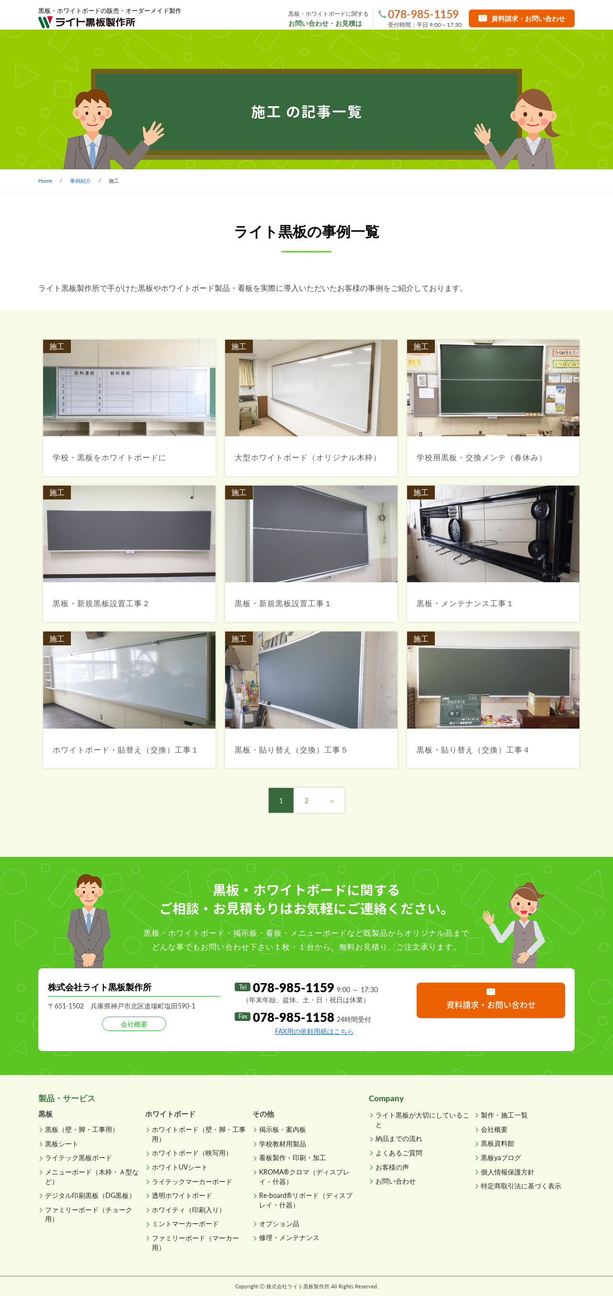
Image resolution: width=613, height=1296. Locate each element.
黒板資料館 (497, 1143)
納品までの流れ (345, 48)
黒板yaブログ (501, 1157)
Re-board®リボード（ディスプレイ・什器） (305, 1200)
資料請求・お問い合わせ (491, 1004)
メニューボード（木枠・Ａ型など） (92, 1176)
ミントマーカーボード (185, 1223)
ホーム (79, 48)
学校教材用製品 (282, 1144)
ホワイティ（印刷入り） (189, 1210)
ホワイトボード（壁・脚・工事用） (199, 1134)
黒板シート (62, 1144)
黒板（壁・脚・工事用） (82, 1129)
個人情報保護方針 (507, 1172)
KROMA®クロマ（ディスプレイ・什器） (304, 1176)
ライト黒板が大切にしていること (422, 1120)
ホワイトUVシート (180, 1167)
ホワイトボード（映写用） (192, 1153)
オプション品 (279, 1223)
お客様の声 (392, 1167)
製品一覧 (164, 48)
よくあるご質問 (437, 48)
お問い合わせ (395, 1181)
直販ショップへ (534, 48)
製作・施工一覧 (254, 48)
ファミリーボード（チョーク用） (88, 1214)
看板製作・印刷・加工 (292, 1157)
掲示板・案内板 (282, 1129)
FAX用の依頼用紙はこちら (314, 1031)
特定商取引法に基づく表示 (521, 1186)
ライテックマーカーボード (192, 1181)
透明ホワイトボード (182, 1195)
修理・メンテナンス (289, 1237)
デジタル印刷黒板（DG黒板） (90, 1195)
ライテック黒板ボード (78, 1157)
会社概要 (494, 1129)
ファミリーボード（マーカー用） (195, 1243)
